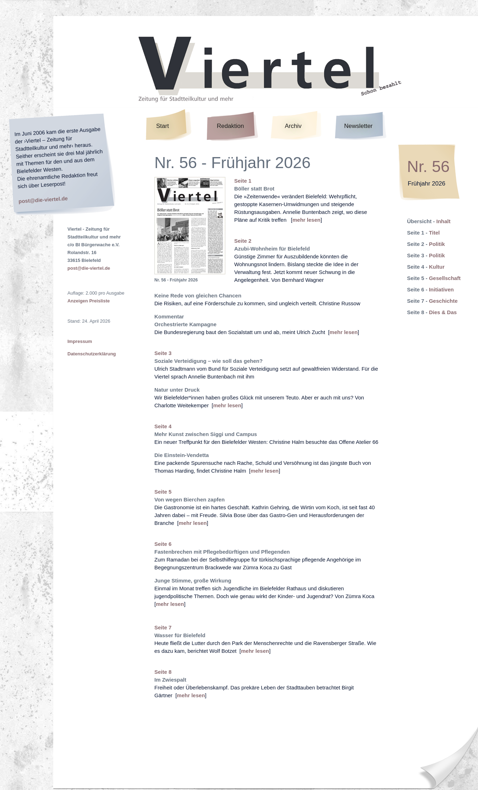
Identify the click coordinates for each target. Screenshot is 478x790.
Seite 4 (162, 426)
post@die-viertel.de (43, 199)
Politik (437, 244)
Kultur (437, 267)
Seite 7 (162, 627)
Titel (434, 233)
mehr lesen (306, 220)
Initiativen (441, 289)
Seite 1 (242, 181)
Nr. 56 (428, 166)
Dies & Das (443, 312)
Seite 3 (162, 353)
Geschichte (443, 301)
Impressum (79, 341)
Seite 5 (162, 492)
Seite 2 (242, 241)
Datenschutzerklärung (91, 353)
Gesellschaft (445, 278)
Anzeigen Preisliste (88, 300)
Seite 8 (162, 672)
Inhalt (443, 221)
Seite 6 (162, 544)
